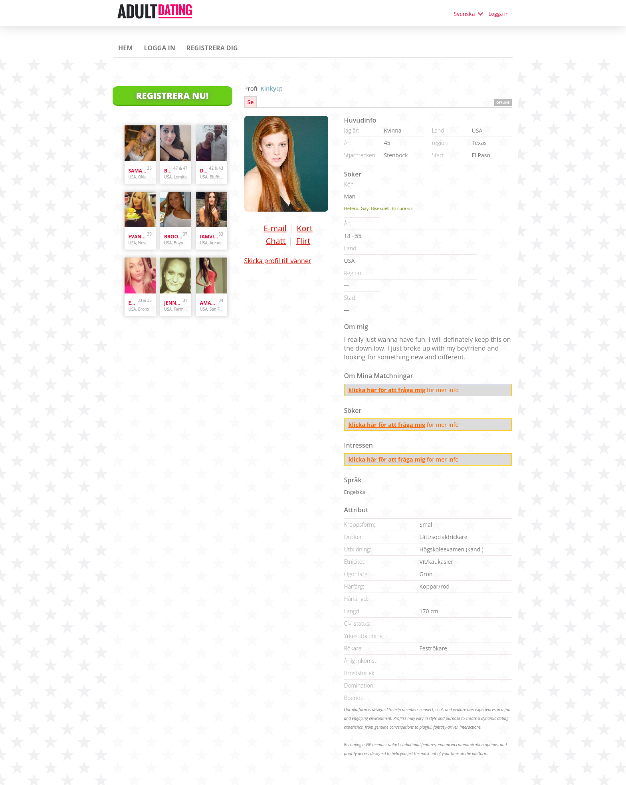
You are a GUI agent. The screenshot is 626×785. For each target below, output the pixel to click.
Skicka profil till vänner (277, 260)
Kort (305, 228)
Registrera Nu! (172, 95)
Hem (125, 48)
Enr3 (133, 302)
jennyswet (173, 302)
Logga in (498, 13)
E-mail (274, 228)
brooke (173, 236)
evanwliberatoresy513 (138, 236)
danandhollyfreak (204, 170)
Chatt (276, 241)
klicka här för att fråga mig (387, 390)
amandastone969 (209, 302)
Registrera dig (212, 48)
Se (251, 102)
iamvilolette (209, 236)
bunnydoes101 (168, 170)
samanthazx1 (138, 170)
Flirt (303, 241)
